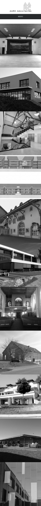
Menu (20, 16)
